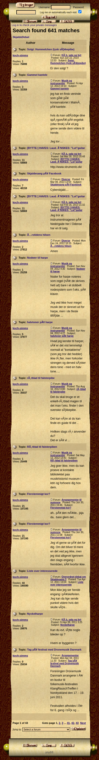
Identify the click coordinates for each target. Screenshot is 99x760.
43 (77, 723)
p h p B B (49, 752)
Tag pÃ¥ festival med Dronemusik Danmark (54, 649)
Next (83, 723)
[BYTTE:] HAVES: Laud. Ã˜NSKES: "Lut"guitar (56, 148)
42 (72, 723)
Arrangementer (70, 655)
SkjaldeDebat (20, 37)
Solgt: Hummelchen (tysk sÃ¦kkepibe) (50, 49)
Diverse (66, 179)
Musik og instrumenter (61, 82)
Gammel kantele (37, 74)
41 (68, 723)
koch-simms (20, 55)
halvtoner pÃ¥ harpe (40, 322)
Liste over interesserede (42, 570)
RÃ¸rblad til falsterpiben (42, 446)
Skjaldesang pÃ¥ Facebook (44, 173)
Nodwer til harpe (37, 257)
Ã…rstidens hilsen (38, 234)
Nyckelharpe (35, 613)
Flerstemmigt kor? (38, 493)
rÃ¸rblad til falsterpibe (41, 378)
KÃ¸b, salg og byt (71, 55)
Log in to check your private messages (34, 25)
